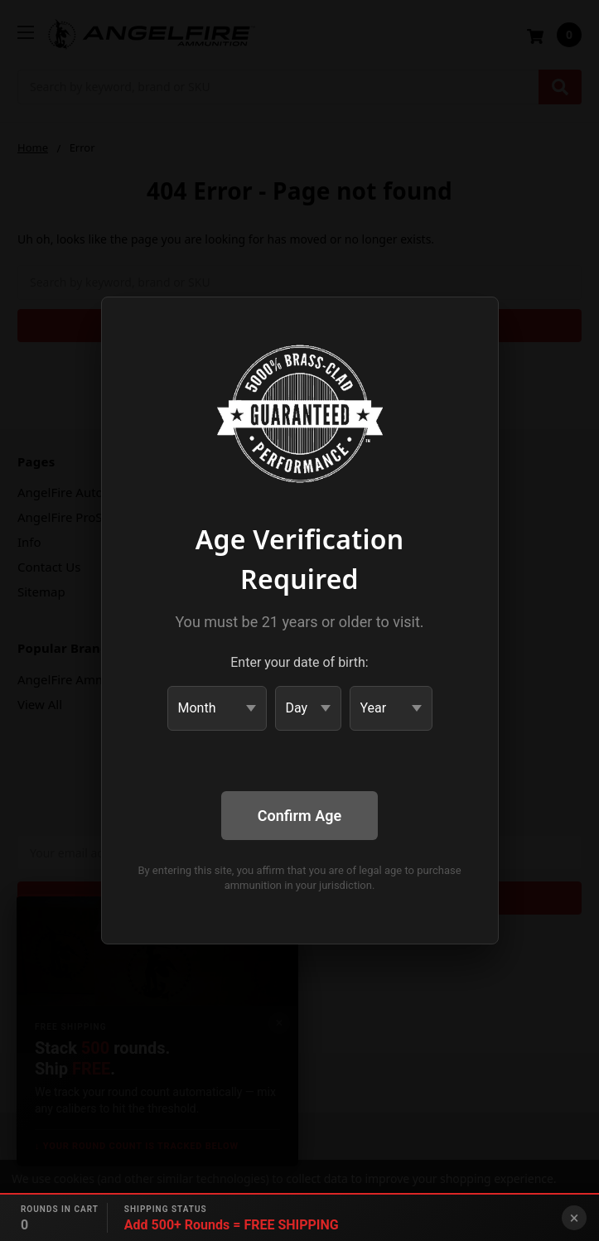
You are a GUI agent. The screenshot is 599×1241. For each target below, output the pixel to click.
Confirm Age (299, 815)
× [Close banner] (574, 1218)
